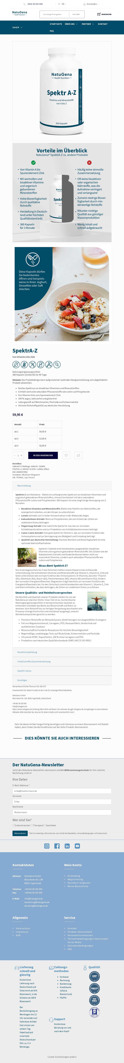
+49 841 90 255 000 (19, 703)
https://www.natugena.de (22, 709)
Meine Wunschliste (78, 886)
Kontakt (103, 24)
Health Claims (24, 670)
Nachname (17, 806)
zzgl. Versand (29, 477)
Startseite (56, 24)
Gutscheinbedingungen (80, 945)
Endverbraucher (21, 825)
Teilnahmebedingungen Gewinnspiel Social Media (88, 940)
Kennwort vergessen (79, 882)
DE (63, 3)
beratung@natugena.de (36, 905)
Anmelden (94, 3)
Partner (88, 24)
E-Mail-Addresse (21, 785)
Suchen (76, 14)
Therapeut (37, 825)
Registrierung (75, 879)
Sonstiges (22, 680)
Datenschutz (23, 928)
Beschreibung (24, 485)
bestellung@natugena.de (36, 902)
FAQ (52, 30)
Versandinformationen (80, 935)
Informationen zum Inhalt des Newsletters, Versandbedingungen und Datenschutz (75, 833)
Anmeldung (74, 875)
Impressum (22, 931)
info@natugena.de (19, 706)
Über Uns (72, 24)
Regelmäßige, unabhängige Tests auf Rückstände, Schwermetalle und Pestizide (60, 633)
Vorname (16, 796)
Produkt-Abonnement (80, 931)
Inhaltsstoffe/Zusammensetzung (34, 661)
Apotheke (50, 825)
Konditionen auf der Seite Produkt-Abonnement (64, 727)
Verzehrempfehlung (27, 652)
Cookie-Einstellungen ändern (62, 1056)
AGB (18, 935)
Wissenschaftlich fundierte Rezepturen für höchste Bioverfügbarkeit (54, 630)
